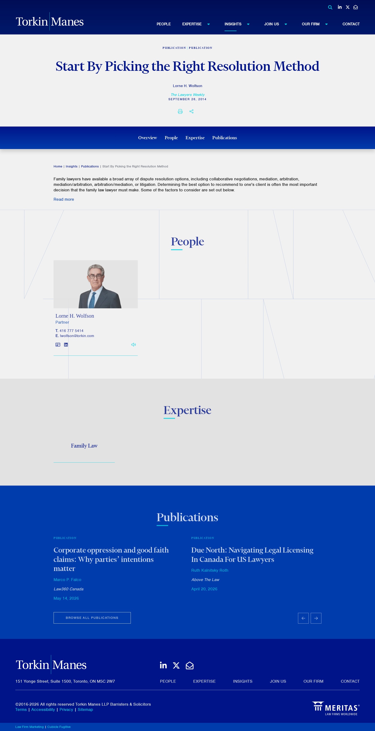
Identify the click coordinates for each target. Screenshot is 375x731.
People (164, 24)
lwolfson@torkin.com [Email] (77, 339)
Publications (224, 137)
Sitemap (85, 709)
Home (58, 166)
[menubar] (258, 24)
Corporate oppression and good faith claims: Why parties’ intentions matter (111, 562)
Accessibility (43, 709)
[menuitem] (169, 24)
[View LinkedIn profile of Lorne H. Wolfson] (66, 348)
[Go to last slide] (303, 621)
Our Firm (317, 24)
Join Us (278, 24)
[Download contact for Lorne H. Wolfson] (57, 348)
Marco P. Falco (67, 582)
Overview (147, 137)
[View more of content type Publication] (174, 48)
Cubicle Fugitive (59, 727)
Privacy (66, 709)
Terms (21, 709)
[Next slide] (316, 621)
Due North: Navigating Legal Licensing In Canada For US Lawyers (252, 557)
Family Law (84, 447)
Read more (64, 199)
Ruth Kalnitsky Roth (209, 573)
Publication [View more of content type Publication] (200, 48)
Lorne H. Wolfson (187, 85)
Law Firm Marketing (29, 727)
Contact (351, 24)
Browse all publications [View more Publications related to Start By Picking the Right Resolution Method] (92, 621)
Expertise (198, 24)
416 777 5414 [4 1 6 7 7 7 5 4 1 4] (71, 334)
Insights (239, 24)
